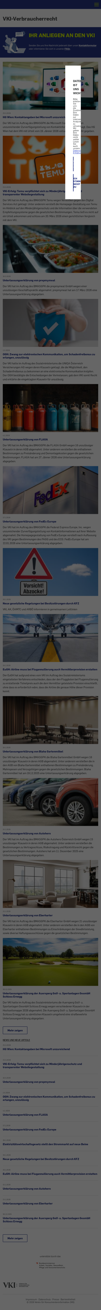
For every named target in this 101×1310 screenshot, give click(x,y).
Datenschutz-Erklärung (79, 151)
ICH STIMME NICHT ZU (73, 182)
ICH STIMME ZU (73, 164)
